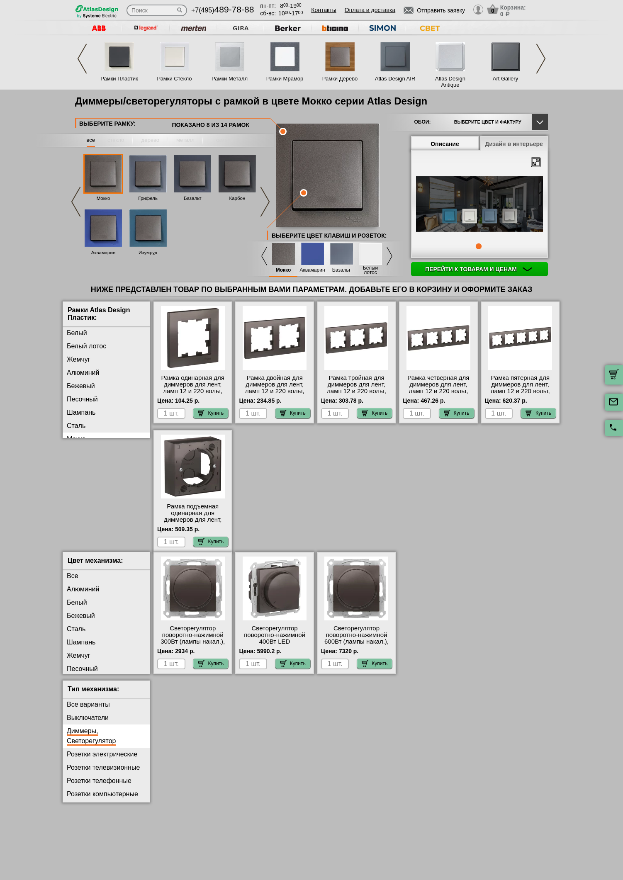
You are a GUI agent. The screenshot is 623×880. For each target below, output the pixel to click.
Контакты (323, 10)
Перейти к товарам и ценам (478, 269)
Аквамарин (103, 252)
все (91, 140)
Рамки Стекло (174, 78)
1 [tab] (479, 246)
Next (541, 59)
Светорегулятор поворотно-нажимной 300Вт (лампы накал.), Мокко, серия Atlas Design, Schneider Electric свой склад (193, 651)
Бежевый (81, 385)
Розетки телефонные (99, 787)
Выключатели (88, 724)
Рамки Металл (230, 78)
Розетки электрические (102, 760)
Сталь (76, 425)
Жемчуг (78, 359)
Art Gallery (505, 78)
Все (72, 582)
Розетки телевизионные (103, 774)
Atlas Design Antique (450, 81)
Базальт (193, 198)
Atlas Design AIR (395, 78)
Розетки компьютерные (102, 800)
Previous (82, 59)
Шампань (81, 412)
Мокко (103, 198)
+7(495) (222, 10)
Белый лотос (370, 270)
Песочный (82, 399)
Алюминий (83, 372)
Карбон (237, 198)
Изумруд (148, 252)
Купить (211, 413)
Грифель (148, 198)
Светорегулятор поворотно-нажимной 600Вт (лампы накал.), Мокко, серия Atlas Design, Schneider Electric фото (356, 651)
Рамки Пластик (119, 78)
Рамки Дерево (340, 78)
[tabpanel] (479, 205)
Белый (77, 332)
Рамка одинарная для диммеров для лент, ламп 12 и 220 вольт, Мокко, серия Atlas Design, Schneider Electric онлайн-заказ (192, 394)
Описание (445, 144)
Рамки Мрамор (285, 78)
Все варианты (88, 711)
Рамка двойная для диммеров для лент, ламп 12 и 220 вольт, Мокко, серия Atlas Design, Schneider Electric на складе (274, 394)
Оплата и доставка (370, 10)
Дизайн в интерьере (514, 144)
